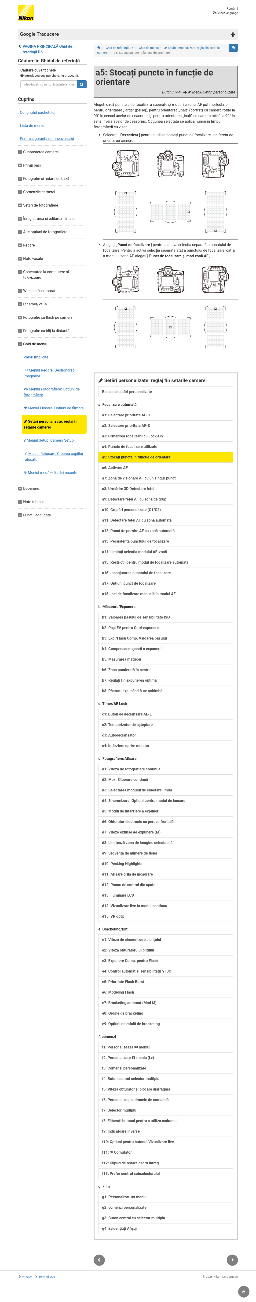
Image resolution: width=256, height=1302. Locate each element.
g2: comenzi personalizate (124, 1207)
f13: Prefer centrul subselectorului (131, 1173)
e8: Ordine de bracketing (122, 1013)
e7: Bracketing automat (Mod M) (129, 1003)
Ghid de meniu (149, 48)
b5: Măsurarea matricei (121, 659)
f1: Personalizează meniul (126, 1047)
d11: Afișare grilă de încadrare (127, 874)
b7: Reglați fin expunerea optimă (129, 680)
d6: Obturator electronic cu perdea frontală (138, 821)
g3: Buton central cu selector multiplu (133, 1218)
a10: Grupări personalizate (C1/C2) (131, 510)
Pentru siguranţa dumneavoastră (47, 138)
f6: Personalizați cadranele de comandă (135, 1100)
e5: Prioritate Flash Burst (123, 982)
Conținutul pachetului (37, 112)
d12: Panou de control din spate (128, 885)
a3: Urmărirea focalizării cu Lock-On (132, 436)
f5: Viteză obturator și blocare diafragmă (136, 1089)
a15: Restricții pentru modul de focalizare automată (145, 562)
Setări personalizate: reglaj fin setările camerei (51, 424)
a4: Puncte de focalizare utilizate (129, 446)
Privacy (27, 1276)
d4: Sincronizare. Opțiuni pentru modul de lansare (143, 800)
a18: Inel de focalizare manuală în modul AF (139, 594)
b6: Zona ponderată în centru (126, 670)
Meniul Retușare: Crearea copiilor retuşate (53, 456)
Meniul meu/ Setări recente (50, 472)
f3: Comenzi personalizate (124, 1068)
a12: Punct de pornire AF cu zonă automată (138, 531)
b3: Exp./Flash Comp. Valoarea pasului (134, 638)
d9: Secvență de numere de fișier (129, 853)
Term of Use (47, 1276)
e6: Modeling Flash (118, 992)
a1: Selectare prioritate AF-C (126, 415)
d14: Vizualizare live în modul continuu (134, 906)
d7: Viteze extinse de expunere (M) (131, 832)
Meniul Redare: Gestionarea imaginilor (49, 373)
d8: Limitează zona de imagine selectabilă (137, 843)
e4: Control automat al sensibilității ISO (136, 971)
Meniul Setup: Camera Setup (49, 440)
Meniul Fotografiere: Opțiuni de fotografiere (52, 392)
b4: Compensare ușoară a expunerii (131, 649)
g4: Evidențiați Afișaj (119, 1228)
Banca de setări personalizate (127, 392)
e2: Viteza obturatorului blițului (128, 950)
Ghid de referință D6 (119, 48)
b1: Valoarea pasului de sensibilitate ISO (136, 617)
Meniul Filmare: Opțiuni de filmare (54, 408)
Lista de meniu (32, 125)
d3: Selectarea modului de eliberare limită (137, 790)
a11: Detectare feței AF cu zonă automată (137, 520)
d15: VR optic (113, 916)
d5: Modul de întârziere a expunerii (131, 811)
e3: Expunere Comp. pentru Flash (130, 961)
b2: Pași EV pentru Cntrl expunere (130, 628)
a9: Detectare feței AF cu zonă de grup (134, 499)
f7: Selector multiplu (119, 1110)
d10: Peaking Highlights (122, 864)
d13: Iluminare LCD (118, 895)
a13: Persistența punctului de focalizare (135, 541)
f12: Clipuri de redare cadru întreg (130, 1163)
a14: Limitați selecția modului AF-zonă (134, 552)
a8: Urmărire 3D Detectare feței (128, 488)
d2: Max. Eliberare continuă (125, 779)
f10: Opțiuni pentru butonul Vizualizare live (138, 1142)
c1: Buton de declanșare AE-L (127, 714)
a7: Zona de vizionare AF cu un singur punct (139, 478)
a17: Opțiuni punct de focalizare (129, 583)
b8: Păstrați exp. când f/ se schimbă (132, 691)
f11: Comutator (117, 1152)
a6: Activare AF (115, 467)
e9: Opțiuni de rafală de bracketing (131, 1024)
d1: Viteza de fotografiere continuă (131, 769)
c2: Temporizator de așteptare (127, 725)
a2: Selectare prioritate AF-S (126, 425)
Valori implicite (36, 357)
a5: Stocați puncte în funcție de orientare (136, 457)
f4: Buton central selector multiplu (130, 1079)
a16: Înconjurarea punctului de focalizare (136, 573)
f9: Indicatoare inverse (121, 1131)
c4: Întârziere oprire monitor (125, 746)
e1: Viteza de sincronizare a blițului (131, 939)
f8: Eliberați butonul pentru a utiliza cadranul (139, 1121)
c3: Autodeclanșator (119, 735)
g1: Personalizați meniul (124, 1197)
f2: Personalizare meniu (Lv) (128, 1057)
